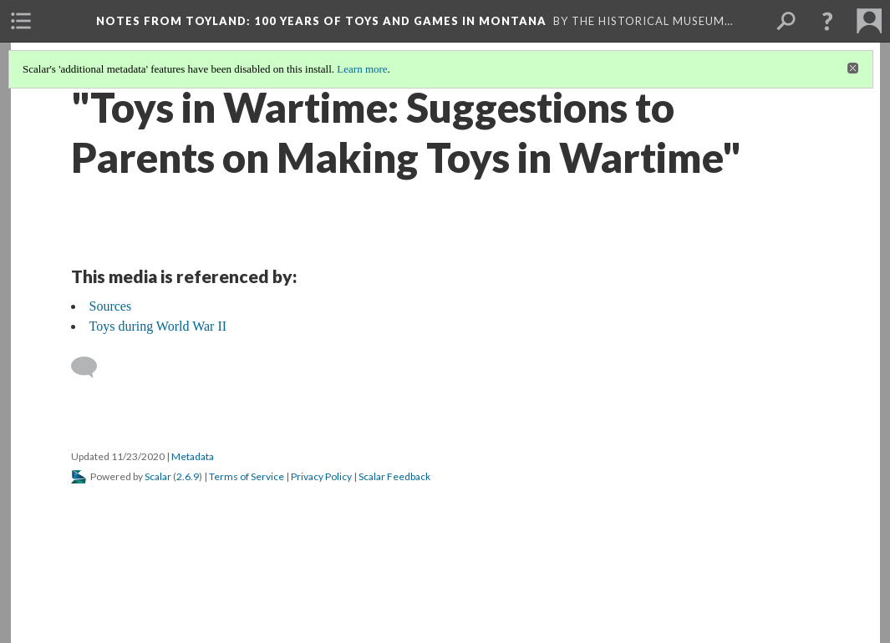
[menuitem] (21, 21)
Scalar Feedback (394, 476)
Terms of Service (246, 476)
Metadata (192, 456)
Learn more (362, 69)
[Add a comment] (91, 367)
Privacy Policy (321, 476)
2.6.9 (187, 476)
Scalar (158, 476)
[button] (827, 21)
